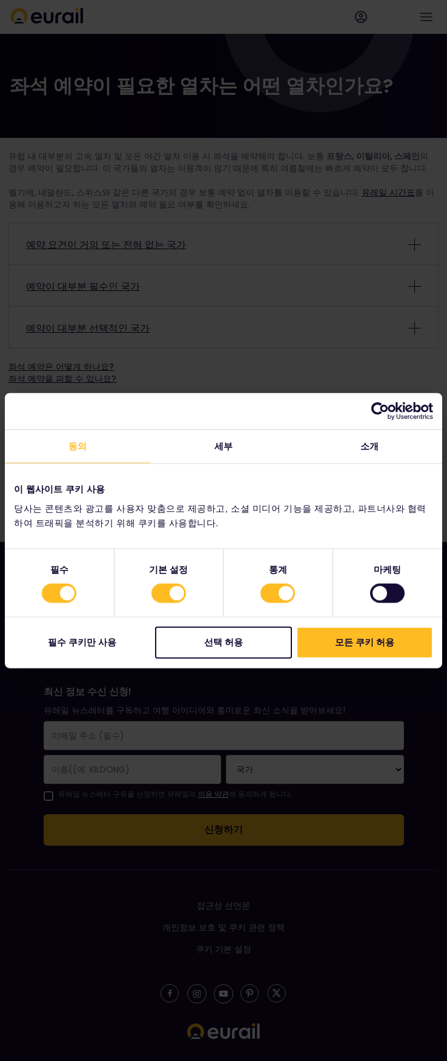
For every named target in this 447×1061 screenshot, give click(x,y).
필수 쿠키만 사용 (82, 641)
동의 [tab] (77, 446)
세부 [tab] (223, 446)
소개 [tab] (369, 446)
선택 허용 (223, 641)
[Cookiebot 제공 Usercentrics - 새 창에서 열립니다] (380, 411)
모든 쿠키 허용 (364, 641)
